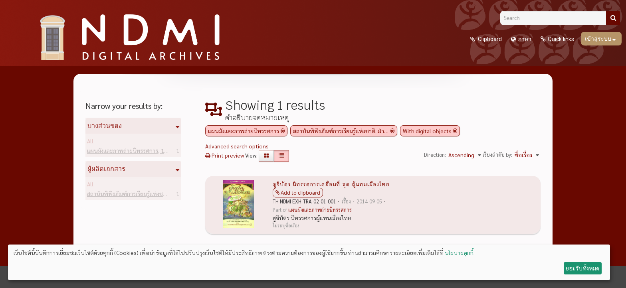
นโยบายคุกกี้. (460, 252)
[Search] (556, 18)
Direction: (435, 154)
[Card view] (266, 156)
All (90, 142)
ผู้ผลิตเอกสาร (106, 168)
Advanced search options (237, 146)
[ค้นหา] (613, 18)
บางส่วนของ (104, 125)
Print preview (224, 155)
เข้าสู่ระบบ (598, 39)
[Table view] (281, 156)
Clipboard (489, 39)
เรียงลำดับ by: (497, 154)
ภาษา (524, 39)
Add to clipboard (300, 192)
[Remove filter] (283, 131)
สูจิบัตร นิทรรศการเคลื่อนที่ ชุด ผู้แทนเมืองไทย (331, 184)
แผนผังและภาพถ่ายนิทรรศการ (135, 152)
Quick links (561, 39)
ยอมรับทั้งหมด (582, 268)
